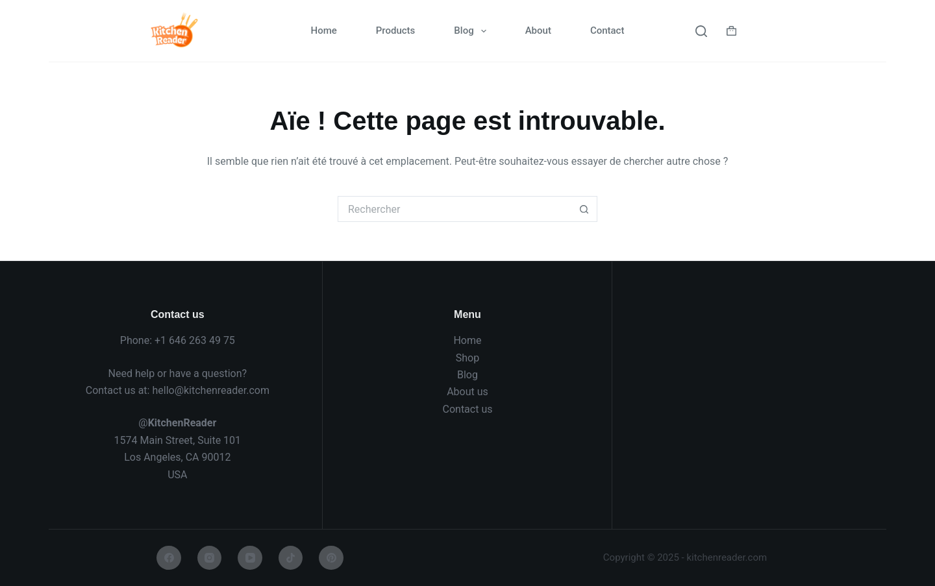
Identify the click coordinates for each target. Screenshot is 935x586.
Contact (607, 30)
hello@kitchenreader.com (210, 390)
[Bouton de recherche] (584, 209)
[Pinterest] (331, 558)
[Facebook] (168, 558)
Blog (472, 31)
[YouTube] (250, 558)
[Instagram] (209, 558)
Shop (467, 358)
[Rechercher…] (454, 209)
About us (467, 391)
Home (324, 30)
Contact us (468, 409)
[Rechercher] (701, 31)
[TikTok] (291, 558)
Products (396, 30)
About (538, 30)
